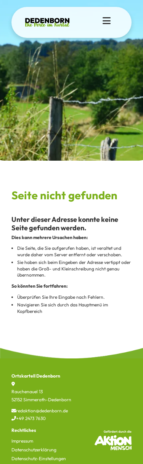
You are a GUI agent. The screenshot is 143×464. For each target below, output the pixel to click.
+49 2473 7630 (28, 418)
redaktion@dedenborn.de (39, 411)
